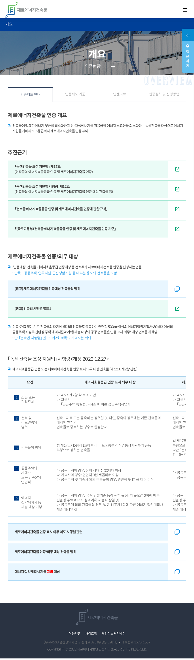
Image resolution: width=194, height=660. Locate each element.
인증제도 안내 (30, 96)
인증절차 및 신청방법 (164, 95)
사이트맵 (91, 635)
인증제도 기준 (75, 95)
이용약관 (75, 635)
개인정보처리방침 (113, 635)
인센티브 (119, 95)
